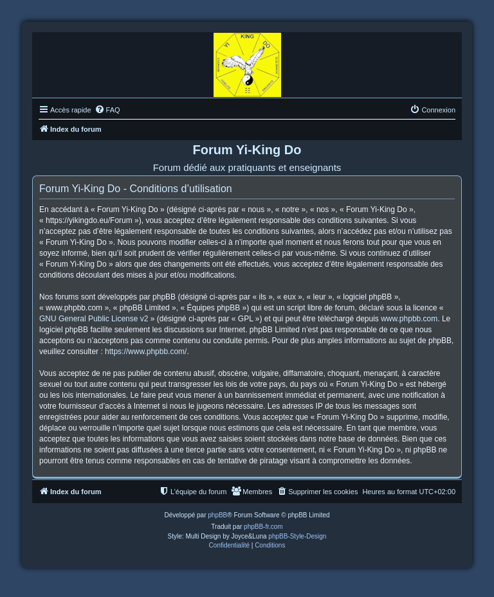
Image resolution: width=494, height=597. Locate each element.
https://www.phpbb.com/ (146, 351)
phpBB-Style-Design (297, 536)
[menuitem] (107, 110)
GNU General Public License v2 (93, 318)
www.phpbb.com (409, 318)
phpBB (217, 515)
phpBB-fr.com (263, 526)
